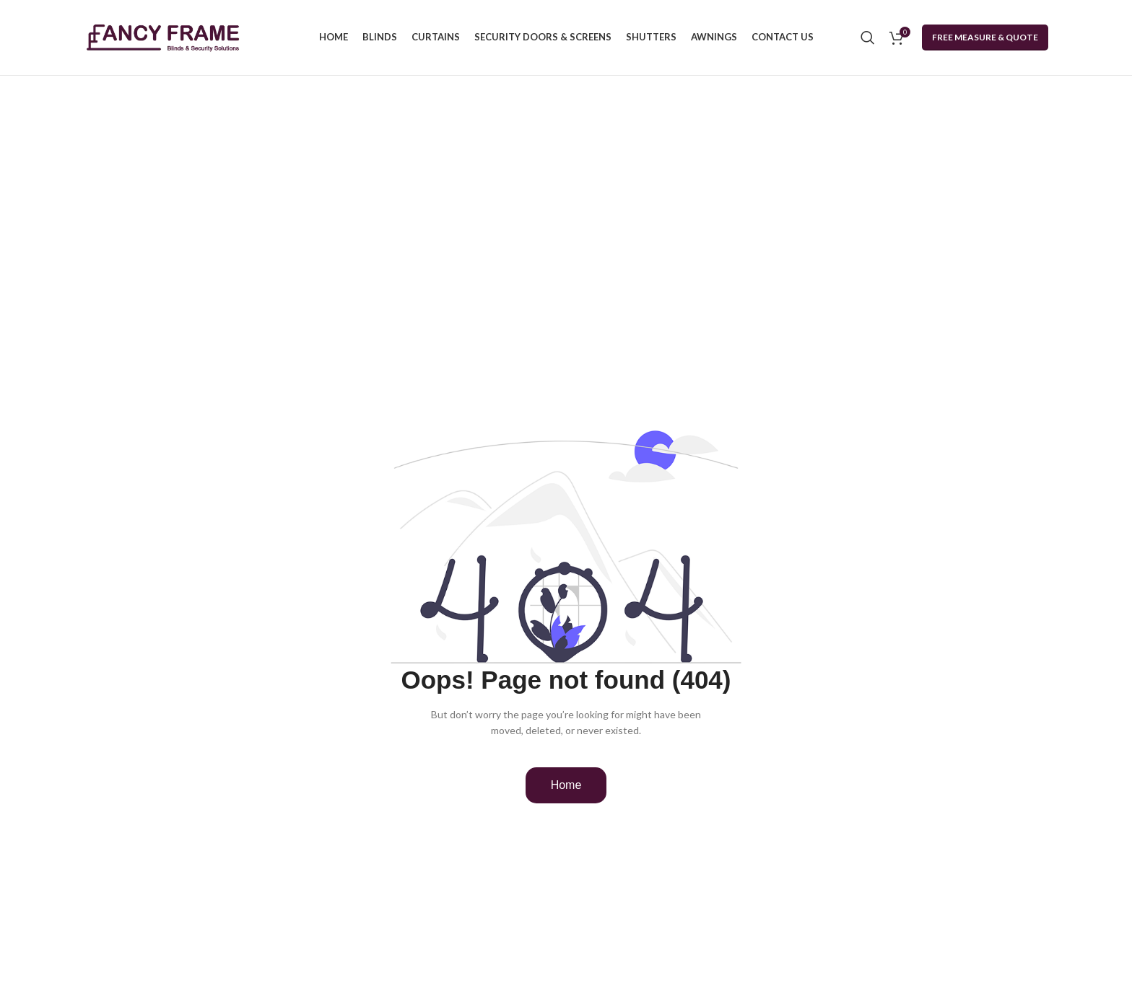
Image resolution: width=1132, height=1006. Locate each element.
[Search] (867, 37)
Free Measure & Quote (985, 37)
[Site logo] (163, 36)
